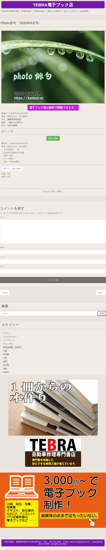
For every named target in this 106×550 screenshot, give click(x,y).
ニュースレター (10, 337)
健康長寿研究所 (14, 119)
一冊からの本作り (15, 122)
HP (7, 11)
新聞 (5, 361)
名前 (2, 248)
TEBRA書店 (12, 125)
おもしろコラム (70, 11)
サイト (2, 267)
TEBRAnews (38, 11)
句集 (5, 351)
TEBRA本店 (14, 11)
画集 (5, 369)
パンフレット (9, 340)
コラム (6, 333)
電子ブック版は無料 (12, 168)
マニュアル (8, 344)
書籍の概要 (53, 138)
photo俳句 (83, 11)
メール (3, 257)
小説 (5, 358)
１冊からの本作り (54, 11)
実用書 (6, 354)
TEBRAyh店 (26, 11)
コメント (3, 217)
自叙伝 (6, 372)
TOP (3, 11)
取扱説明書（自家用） (13, 347)
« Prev (4, 293)
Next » (100, 293)
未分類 (6, 365)
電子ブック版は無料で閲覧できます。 (53, 107)
